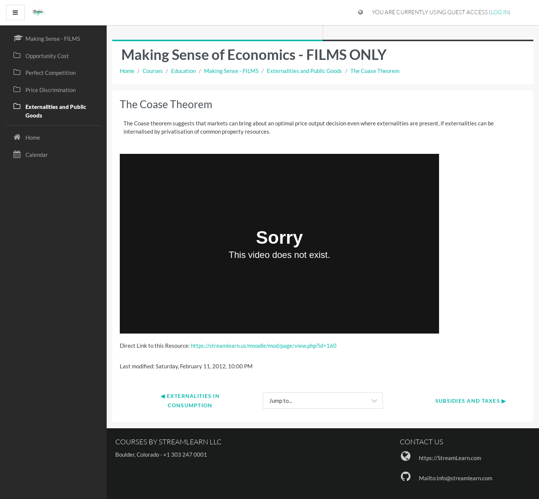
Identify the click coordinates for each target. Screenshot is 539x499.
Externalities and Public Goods (304, 70)
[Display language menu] (360, 12)
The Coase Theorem (374, 70)
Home (127, 70)
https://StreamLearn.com (450, 457)
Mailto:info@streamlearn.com (455, 478)
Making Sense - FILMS (231, 70)
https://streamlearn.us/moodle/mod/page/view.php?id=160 (264, 345)
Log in (500, 12)
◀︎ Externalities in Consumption (191, 400)
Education (183, 70)
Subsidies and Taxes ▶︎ (470, 401)
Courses (153, 70)
